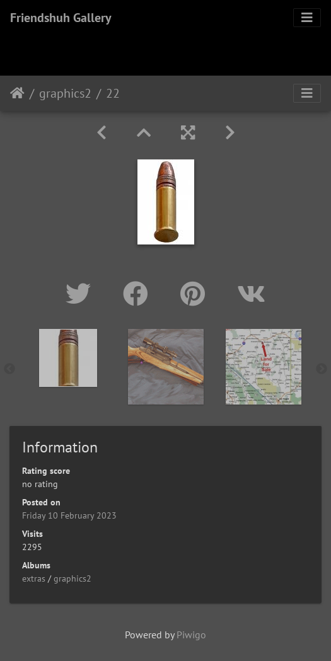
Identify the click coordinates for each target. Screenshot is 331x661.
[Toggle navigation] (307, 17)
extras (33, 578)
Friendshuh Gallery (61, 17)
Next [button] (321, 369)
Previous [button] (9, 369)
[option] (68, 358)
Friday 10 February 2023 (69, 515)
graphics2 (65, 93)
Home (17, 93)
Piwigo (191, 634)
